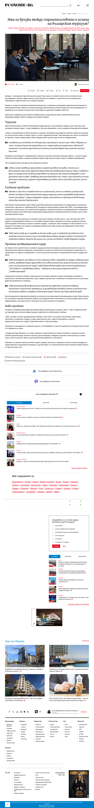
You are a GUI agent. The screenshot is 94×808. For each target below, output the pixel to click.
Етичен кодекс (18, 782)
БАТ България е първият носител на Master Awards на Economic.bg (40, 417)
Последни (19, 402)
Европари (9, 728)
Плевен (15, 488)
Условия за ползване (41, 784)
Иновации (24, 729)
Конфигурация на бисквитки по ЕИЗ (22, 790)
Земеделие (10, 738)
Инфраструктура (11, 731)
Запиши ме (84, 711)
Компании (19, 415)
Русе (41, 488)
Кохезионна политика (21, 459)
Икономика (9, 721)
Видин (58, 482)
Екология (38, 739)
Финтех (52, 736)
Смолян (67, 488)
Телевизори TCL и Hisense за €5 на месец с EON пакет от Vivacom (73, 598)
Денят (59, 560)
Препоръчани (73, 402)
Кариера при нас (18, 784)
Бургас (28, 482)
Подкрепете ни (40, 787)
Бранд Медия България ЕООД (43, 782)
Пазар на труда (11, 743)
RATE (80, 729)
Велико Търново (47, 482)
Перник (73, 485)
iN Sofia (81, 734)
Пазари (44, 620)
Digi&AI (18, 424)
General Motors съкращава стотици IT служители (71, 580)
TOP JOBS (81, 741)
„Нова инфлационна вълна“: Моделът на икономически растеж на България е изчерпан (47, 408)
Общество (38, 721)
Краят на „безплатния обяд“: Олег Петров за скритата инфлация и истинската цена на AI (48, 426)
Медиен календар (19, 793)
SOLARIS (81, 739)
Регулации (24, 739)
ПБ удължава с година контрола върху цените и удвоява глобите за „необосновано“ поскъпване (50, 452)
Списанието (10, 758)
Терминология (10, 751)
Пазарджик (63, 485)
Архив (64, 546)
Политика (19, 450)
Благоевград (17, 482)
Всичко (8, 748)
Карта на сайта (40, 777)
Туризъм (9, 740)
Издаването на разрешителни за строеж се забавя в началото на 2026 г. (24, 670)
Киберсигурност (54, 732)
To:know (9, 756)
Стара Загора (18, 492)
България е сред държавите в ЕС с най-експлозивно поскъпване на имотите (23, 699)
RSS (38, 711)
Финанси (23, 734)
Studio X (53, 805)
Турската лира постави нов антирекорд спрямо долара (46, 623)
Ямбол (57, 492)
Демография (39, 729)
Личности (67, 732)
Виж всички (85, 640)
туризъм (63, 357)
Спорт (66, 736)
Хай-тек (52, 734)
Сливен (58, 488)
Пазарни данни (11, 760)
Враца (65, 482)
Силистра (49, 488)
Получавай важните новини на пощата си (65, 711)
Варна (35, 482)
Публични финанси (21, 406)
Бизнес (69, 13)
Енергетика (10, 733)
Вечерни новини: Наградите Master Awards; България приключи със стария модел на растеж (72, 564)
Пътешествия (68, 727)
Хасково (40, 492)
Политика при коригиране (43, 780)
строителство (51, 357)
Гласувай (56, 546)
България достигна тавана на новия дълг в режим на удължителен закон (42, 435)
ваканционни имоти (13, 357)
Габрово (73, 482)
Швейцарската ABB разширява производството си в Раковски (38, 444)
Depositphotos (51, 806)
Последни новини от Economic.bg (78, 604)
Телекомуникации (55, 727)
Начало (64, 13)
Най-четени (46, 402)
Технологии (53, 721)
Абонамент (17, 777)
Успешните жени (83, 736)
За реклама (17, 773)
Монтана (53, 485)
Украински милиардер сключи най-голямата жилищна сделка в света (68, 670)
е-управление (54, 729)
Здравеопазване (40, 734)
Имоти (74, 13)
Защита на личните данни (43, 773)
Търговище (30, 492)
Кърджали (24, 485)
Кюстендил (35, 485)
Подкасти (81, 727)
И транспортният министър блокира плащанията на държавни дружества (72, 572)
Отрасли (23, 727)
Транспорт (9, 735)
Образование (39, 732)
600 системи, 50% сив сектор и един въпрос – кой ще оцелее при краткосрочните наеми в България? (68, 699)
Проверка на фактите (20, 775)
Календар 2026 (83, 724)
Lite (64, 721)
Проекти (80, 721)
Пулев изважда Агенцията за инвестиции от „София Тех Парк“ (73, 589)
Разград (33, 488)
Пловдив (24, 488)
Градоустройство (40, 736)
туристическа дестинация (15, 361)
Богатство (67, 729)
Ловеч (45, 485)
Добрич (15, 485)
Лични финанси (40, 727)
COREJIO (81, 732)
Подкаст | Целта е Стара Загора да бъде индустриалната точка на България (43, 461)
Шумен (49, 492)
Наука (66, 724)
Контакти (16, 780)
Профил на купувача (19, 787)
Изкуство (67, 734)
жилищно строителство (33, 357)
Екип (37, 775)
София (75, 488)
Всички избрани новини (79, 468)
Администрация (40, 741)
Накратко (9, 753)
